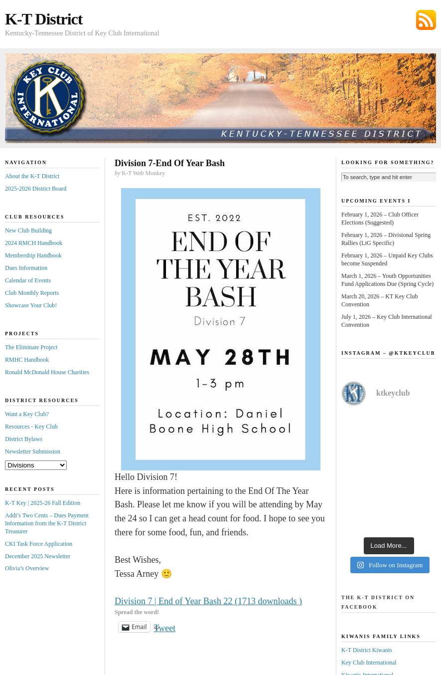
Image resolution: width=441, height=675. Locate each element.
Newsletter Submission (32, 451)
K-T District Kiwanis (366, 650)
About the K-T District (32, 176)
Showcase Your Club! (31, 305)
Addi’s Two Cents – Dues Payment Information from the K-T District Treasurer (47, 523)
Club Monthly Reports (32, 292)
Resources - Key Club (31, 426)
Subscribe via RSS (426, 20)
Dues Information (26, 267)
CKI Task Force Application (38, 543)
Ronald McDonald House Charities (47, 372)
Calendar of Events (28, 280)
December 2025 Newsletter (37, 556)
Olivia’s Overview (27, 568)
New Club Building (28, 230)
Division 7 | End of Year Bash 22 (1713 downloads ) (208, 601)
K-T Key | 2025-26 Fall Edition (42, 502)
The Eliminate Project (31, 347)
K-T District (43, 19)
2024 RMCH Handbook (33, 242)
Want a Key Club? (27, 414)
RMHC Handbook (27, 359)
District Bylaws (23, 439)
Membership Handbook (33, 255)
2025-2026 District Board (35, 188)
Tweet (165, 627)
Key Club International (369, 662)
